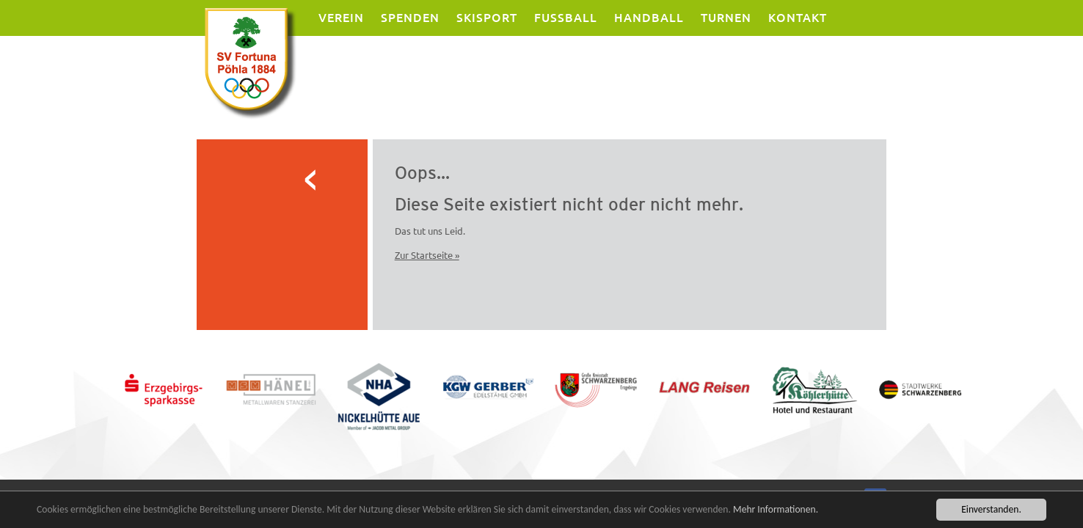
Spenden (410, 17)
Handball (649, 17)
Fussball (565, 17)
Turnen (726, 17)
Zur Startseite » (427, 255)
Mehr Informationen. (775, 510)
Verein (341, 17)
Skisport (486, 17)
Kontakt (797, 17)
